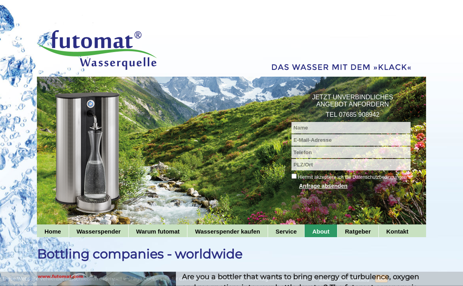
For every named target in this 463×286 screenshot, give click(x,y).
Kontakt (397, 231)
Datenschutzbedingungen (380, 177)
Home (52, 231)
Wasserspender (99, 231)
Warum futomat (157, 231)
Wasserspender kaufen (227, 231)
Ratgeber (358, 231)
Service (286, 231)
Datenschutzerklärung (344, 279)
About (320, 231)
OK (381, 279)
